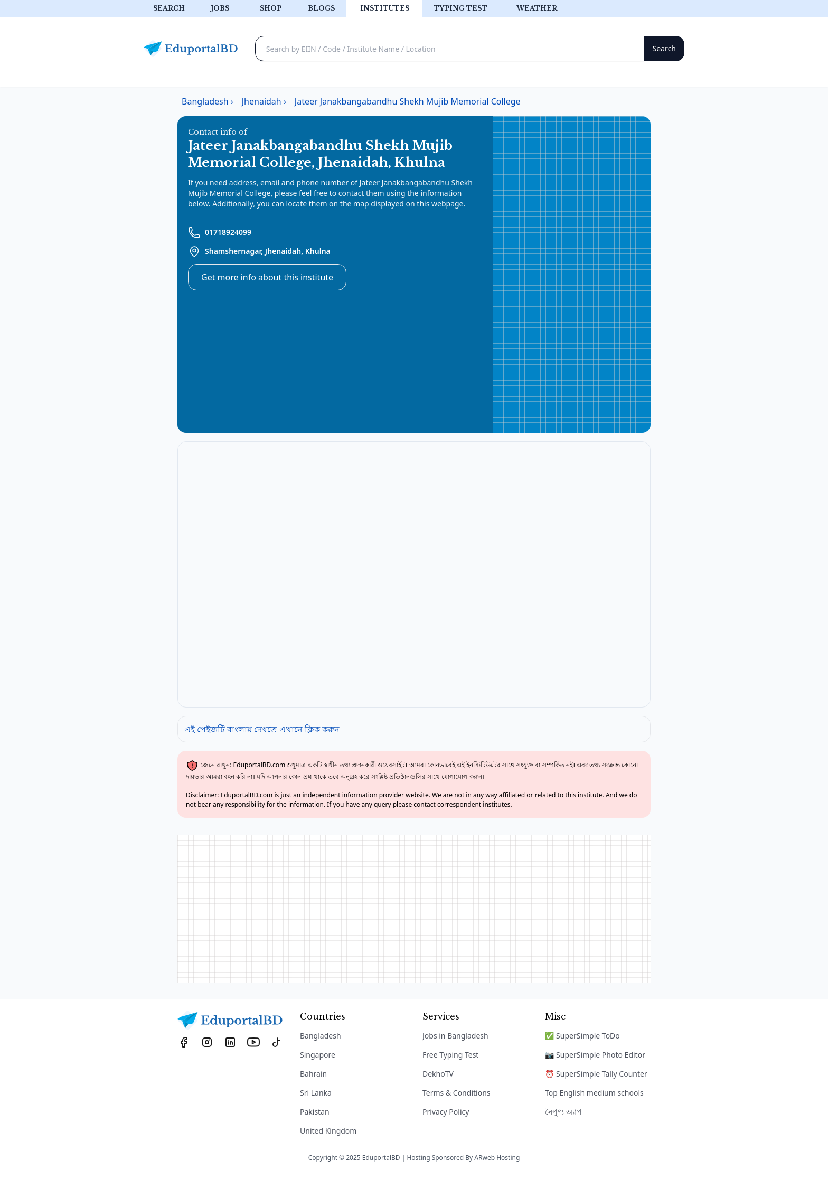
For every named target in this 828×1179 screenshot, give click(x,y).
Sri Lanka (316, 1093)
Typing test (460, 8)
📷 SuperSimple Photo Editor (595, 1055)
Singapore (317, 1055)
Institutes (384, 8)
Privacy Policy (445, 1112)
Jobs (220, 8)
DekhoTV (438, 1074)
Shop (270, 8)
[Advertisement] (572, 274)
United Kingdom (328, 1131)
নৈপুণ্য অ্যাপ (563, 1112)
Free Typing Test (450, 1055)
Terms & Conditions (456, 1093)
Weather (536, 8)
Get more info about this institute (267, 277)
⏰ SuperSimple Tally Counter (596, 1074)
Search (169, 8)
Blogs (321, 8)
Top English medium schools (594, 1093)
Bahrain (313, 1074)
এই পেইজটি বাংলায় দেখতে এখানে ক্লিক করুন (262, 729)
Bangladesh (320, 1036)
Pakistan (315, 1112)
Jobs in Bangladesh (455, 1036)
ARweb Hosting (497, 1157)
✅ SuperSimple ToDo (582, 1036)
